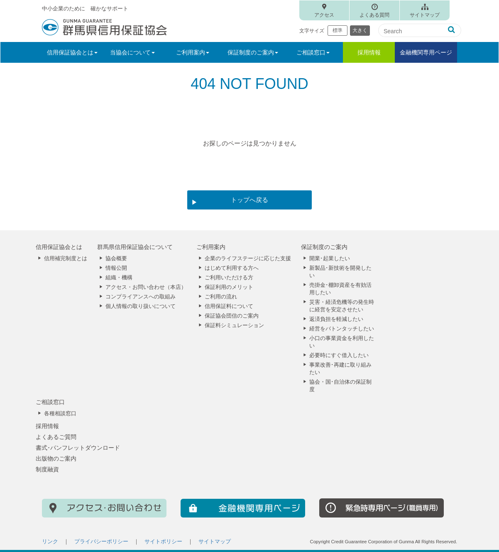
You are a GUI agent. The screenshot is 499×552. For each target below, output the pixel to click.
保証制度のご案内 (324, 247)
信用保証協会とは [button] (72, 52)
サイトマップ (425, 15)
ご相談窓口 (50, 402)
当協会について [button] (132, 52)
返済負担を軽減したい (336, 319)
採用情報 (369, 52)
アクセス (324, 15)
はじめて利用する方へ (232, 268)
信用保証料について (229, 306)
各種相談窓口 (60, 413)
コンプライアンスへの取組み (140, 297)
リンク (50, 542)
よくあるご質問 (56, 437)
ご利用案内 (210, 247)
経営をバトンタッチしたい (341, 329)
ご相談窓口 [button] (313, 52)
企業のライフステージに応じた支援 (248, 258)
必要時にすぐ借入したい (339, 355)
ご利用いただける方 (229, 278)
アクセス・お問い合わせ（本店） (145, 287)
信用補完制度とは (65, 258)
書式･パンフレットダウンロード (78, 447)
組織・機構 (118, 278)
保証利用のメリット (229, 287)
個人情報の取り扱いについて (140, 306)
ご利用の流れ (221, 297)
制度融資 (47, 469)
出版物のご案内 (56, 458)
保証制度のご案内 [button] (252, 52)
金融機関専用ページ (426, 52)
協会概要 (116, 258)
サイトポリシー (163, 542)
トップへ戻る (249, 199)
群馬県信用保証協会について (135, 247)
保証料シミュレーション (234, 325)
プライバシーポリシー (101, 542)
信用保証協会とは (59, 247)
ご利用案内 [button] (192, 52)
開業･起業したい (329, 258)
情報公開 (116, 268)
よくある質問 (374, 15)
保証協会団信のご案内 (232, 316)
